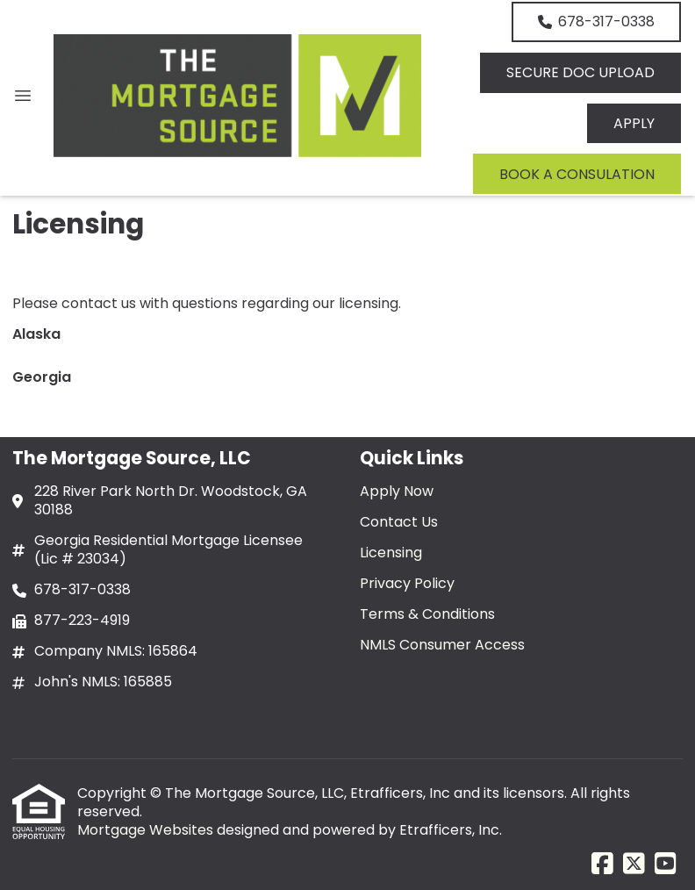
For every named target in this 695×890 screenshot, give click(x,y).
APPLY (634, 123)
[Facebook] (602, 864)
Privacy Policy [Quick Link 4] (407, 583)
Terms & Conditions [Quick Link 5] (427, 614)
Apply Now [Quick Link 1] (396, 491)
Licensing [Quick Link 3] (391, 552)
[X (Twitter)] (634, 864)
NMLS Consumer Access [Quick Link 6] (442, 644)
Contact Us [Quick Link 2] (399, 522)
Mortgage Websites (147, 830)
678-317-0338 (596, 21)
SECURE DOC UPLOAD (580, 72)
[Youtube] (666, 864)
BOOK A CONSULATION (577, 174)
